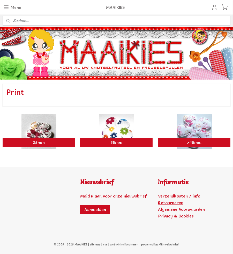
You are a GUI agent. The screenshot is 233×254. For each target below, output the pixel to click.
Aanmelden (95, 209)
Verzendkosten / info (179, 196)
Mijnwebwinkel (169, 244)
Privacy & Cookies (176, 215)
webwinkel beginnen (124, 244)
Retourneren (170, 202)
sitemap (95, 244)
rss (105, 244)
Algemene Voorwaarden (181, 209)
